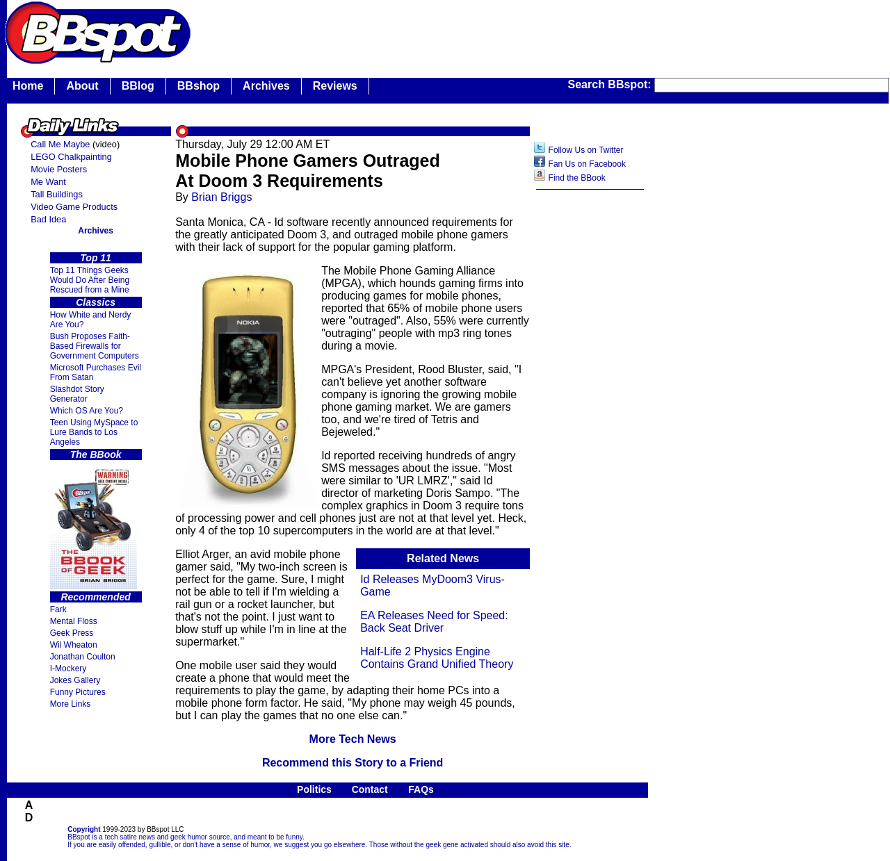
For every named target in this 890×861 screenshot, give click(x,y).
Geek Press (72, 633)
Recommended (95, 596)
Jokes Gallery (75, 680)
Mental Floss (73, 621)
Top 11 (95, 257)
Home (28, 86)
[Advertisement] (590, 416)
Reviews (335, 86)
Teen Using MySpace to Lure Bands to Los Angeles (94, 432)
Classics (95, 302)
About (82, 86)
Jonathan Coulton (82, 657)
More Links (70, 704)
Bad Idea (48, 219)
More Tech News (352, 739)
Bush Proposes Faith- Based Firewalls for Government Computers (94, 346)
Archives (266, 86)
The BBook (96, 454)
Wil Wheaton (73, 645)
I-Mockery (68, 668)
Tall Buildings (57, 194)
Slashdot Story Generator (77, 394)
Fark (58, 609)
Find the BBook (577, 178)
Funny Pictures (78, 692)
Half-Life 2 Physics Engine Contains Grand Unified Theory (436, 658)
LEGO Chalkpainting (71, 156)
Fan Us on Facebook (587, 164)
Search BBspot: (611, 84)
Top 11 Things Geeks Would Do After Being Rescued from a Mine (90, 280)
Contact (370, 789)
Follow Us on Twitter (586, 150)
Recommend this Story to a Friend (352, 763)
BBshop (198, 86)
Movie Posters (59, 169)
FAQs (421, 789)
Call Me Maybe (60, 144)
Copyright (83, 829)
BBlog (138, 86)
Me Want (48, 182)
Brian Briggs (221, 197)
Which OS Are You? (86, 411)
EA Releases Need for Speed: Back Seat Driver (434, 621)
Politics (314, 789)
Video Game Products (74, 207)
